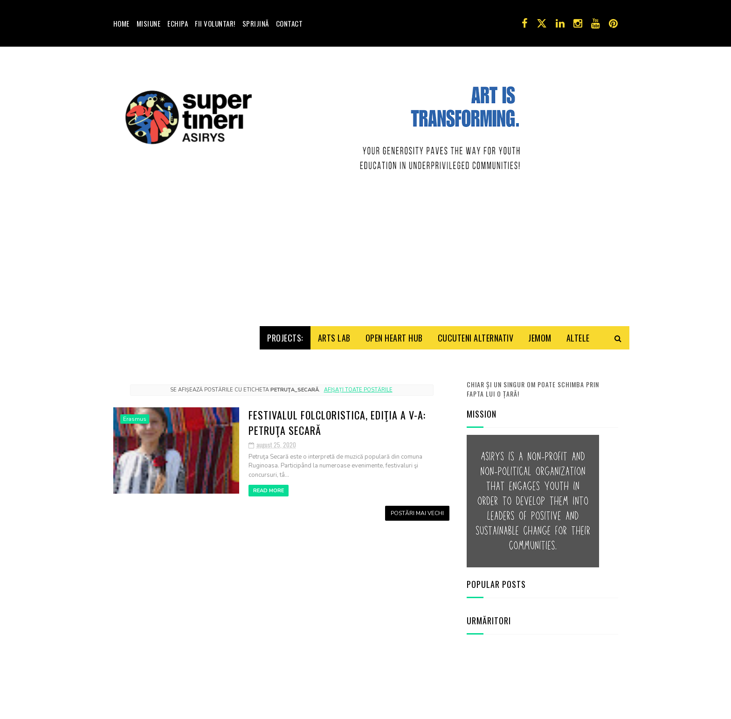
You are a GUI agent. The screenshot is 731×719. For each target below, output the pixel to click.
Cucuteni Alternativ (476, 338)
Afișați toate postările (358, 389)
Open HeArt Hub (394, 338)
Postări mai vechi (417, 513)
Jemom (540, 338)
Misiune (149, 23)
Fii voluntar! (215, 23)
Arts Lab (334, 338)
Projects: (285, 338)
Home (121, 23)
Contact (289, 23)
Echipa (177, 23)
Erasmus (134, 419)
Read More (268, 490)
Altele (578, 338)
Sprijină (255, 23)
